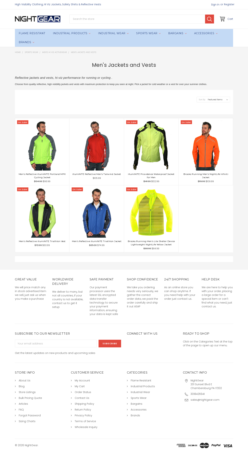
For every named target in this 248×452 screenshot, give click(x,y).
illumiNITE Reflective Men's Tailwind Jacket (96, 174)
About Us (24, 380)
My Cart (80, 386)
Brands (26, 42)
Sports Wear (148, 33)
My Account (82, 380)
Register (229, 4)
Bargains (177, 33)
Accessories (205, 33)
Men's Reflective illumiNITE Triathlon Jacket (96, 241)
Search (209, 19)
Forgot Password (30, 415)
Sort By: (202, 99)
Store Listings (27, 392)
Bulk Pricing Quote (30, 398)
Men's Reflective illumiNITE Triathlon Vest (42, 241)
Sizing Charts (27, 421)
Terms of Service (85, 421)
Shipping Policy (84, 404)
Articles (23, 404)
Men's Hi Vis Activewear (54, 52)
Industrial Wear (113, 33)
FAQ (21, 409)
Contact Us (82, 398)
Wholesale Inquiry (86, 427)
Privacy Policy (83, 415)
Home (18, 52)
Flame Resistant (32, 33)
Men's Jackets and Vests (83, 52)
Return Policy (83, 409)
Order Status (83, 392)
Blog (22, 386)
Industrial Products (72, 33)
